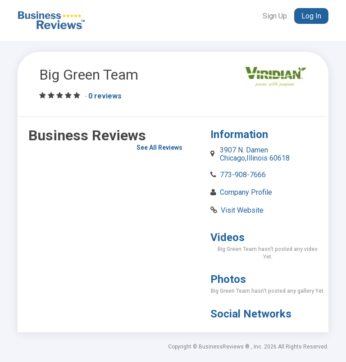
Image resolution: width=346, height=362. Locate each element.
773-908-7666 (243, 174)
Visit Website (242, 210)
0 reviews (105, 96)
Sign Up (275, 16)
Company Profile (246, 192)
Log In (311, 16)
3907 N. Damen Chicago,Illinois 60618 (255, 154)
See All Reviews (159, 147)
